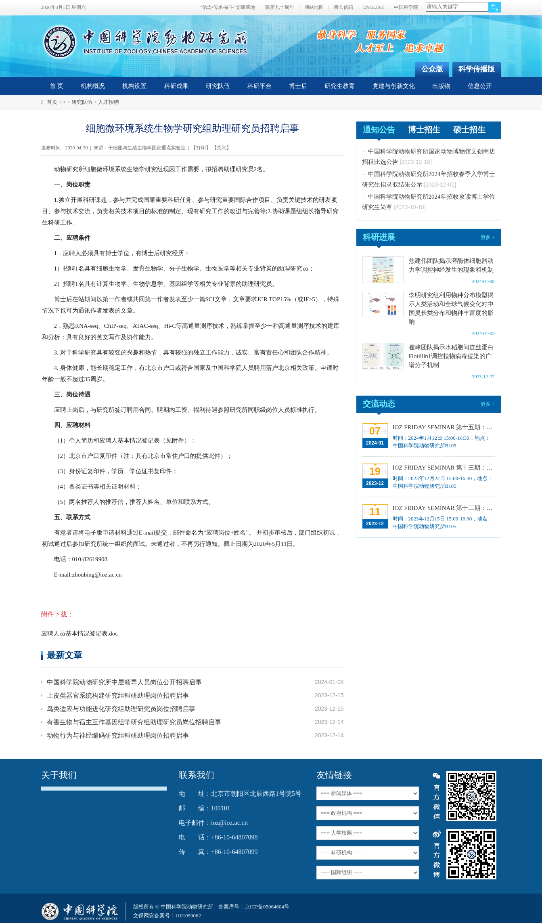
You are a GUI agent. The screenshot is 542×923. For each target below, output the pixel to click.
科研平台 (259, 86)
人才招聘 (108, 102)
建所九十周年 (279, 7)
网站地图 (314, 7)
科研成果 (176, 86)
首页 (52, 102)
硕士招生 (469, 129)
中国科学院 (406, 7)
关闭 (221, 148)
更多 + (487, 237)
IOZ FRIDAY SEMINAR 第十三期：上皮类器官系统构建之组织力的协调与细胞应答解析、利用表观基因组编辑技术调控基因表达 (443, 467)
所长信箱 (343, 7)
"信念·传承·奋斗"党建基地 (227, 7)
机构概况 (93, 86)
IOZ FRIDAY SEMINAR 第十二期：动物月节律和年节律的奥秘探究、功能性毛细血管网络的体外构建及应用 (443, 508)
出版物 (441, 86)
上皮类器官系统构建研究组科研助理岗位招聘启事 (118, 695)
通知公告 (379, 129)
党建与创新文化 (393, 86)
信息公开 (480, 86)
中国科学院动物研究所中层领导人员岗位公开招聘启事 (124, 682)
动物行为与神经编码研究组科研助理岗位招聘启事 (118, 735)
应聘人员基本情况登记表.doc (79, 633)
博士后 (298, 86)
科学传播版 (476, 69)
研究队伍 (218, 86)
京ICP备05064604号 (267, 907)
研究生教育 (339, 86)
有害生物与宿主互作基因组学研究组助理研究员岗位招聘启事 (134, 722)
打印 (201, 148)
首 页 (56, 86)
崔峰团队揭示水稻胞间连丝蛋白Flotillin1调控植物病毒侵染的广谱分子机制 (451, 356)
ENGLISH (373, 7)
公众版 (432, 69)
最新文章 (64, 655)
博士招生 (424, 129)
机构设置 (134, 86)
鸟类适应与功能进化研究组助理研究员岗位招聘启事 (121, 708)
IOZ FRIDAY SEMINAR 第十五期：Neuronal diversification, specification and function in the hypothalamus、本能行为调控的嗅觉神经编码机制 (443, 427)
